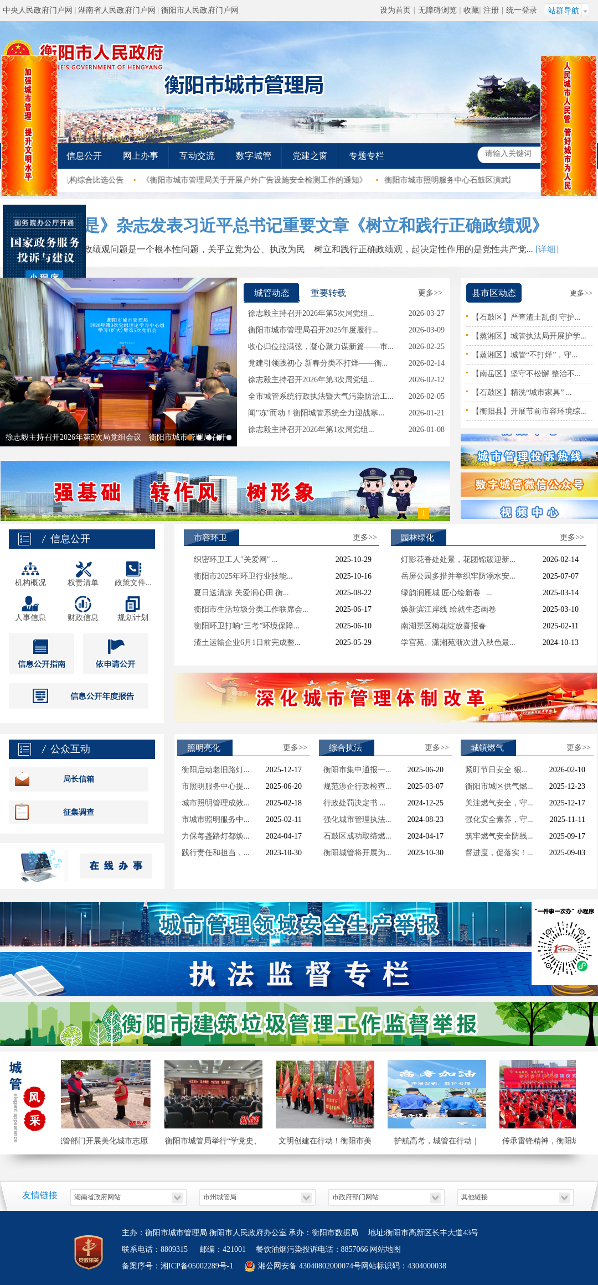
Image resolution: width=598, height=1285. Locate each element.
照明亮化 (203, 747)
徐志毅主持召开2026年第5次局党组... (311, 313)
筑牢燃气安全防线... (499, 836)
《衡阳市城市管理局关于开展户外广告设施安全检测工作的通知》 (271, 180)
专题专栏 (366, 155)
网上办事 (140, 155)
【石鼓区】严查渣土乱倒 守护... (526, 317)
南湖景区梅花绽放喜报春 (443, 626)
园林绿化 (417, 537)
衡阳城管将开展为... (357, 853)
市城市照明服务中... (216, 819)
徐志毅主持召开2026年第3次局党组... (311, 380)
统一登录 (521, 10)
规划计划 (132, 617)
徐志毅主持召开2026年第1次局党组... (311, 429)
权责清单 (83, 583)
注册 (491, 10)
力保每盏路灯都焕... (216, 836)
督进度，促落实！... (499, 853)
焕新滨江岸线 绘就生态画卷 (448, 609)
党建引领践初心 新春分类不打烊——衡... (318, 363)
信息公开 (84, 155)
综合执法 (345, 747)
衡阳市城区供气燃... (499, 786)
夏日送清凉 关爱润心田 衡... (241, 593)
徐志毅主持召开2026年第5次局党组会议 (73, 437)
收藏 (471, 10)
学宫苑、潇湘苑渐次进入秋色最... (458, 642)
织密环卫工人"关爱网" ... (235, 559)
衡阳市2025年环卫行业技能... (243, 576)
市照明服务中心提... (216, 786)
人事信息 (30, 617)
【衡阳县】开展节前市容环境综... (529, 411)
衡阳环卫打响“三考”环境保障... (247, 626)
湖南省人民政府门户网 (117, 10)
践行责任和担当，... (216, 853)
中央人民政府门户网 (38, 10)
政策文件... (133, 583)
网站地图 (384, 1249)
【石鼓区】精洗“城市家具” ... (521, 392)
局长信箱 (78, 779)
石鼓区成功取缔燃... (357, 836)
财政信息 (83, 617)
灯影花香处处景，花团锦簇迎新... (458, 559)
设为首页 (395, 10)
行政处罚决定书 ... (354, 803)
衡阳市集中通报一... (357, 770)
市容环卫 (210, 537)
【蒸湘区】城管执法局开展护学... (529, 336)
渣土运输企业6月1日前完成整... (247, 642)
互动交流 (197, 155)
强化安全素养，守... (499, 819)
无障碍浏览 (437, 10)
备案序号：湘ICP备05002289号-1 (177, 1266)
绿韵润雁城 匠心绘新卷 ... (446, 593)
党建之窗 (310, 155)
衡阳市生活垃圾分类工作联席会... (251, 609)
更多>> (430, 293)
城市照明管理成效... (216, 803)
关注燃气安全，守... (499, 803)
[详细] (547, 249)
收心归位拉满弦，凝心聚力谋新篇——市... (321, 346)
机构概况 (30, 583)
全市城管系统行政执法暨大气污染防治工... (321, 396)
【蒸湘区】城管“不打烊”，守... (525, 355)
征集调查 (78, 812)
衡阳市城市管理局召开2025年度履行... (313, 330)
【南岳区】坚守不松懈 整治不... (526, 374)
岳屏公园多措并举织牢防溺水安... (458, 576)
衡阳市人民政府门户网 (200, 10)
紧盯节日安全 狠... (496, 770)
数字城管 (253, 155)
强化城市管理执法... (357, 819)
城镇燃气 (487, 747)
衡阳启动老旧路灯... (216, 770)
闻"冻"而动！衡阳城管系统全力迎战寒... (316, 413)
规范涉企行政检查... (357, 786)
